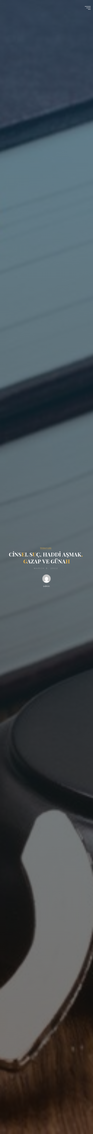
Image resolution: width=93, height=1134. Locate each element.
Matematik (46, 548)
